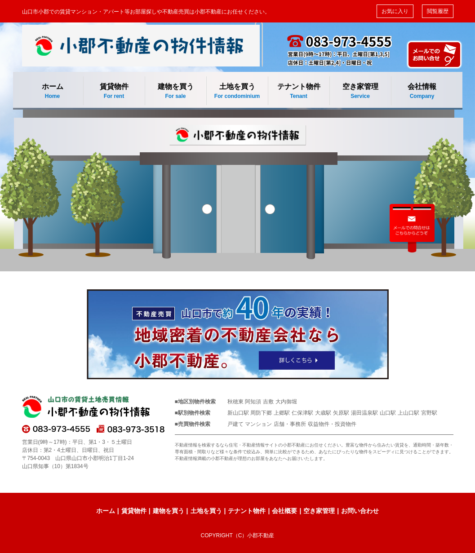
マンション (258, 424)
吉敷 (268, 401)
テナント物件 (298, 91)
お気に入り (395, 11)
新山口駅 (238, 413)
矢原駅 (341, 413)
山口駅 (388, 413)
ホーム (52, 91)
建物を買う (175, 91)
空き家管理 (360, 91)
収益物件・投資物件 (332, 424)
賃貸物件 (114, 91)
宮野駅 (429, 413)
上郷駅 (282, 413)
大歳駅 (323, 413)
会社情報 (422, 91)
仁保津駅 (302, 413)
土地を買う (237, 91)
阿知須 (253, 401)
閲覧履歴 (437, 11)
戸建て (235, 424)
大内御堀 (286, 401)
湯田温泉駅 (364, 413)
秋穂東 (235, 401)
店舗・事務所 (290, 424)
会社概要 (284, 510)
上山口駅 (408, 413)
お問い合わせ (360, 510)
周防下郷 (261, 413)
